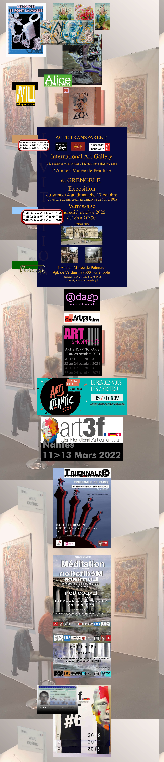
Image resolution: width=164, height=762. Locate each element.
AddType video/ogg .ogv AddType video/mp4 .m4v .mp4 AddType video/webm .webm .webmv (57, 699)
